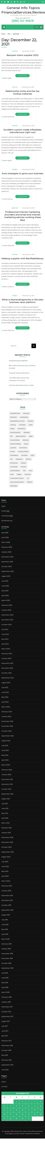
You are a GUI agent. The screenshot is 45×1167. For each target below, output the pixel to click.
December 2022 (7, 721)
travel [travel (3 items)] (12, 474)
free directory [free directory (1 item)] (21, 428)
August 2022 (5, 741)
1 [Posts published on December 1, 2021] (16, 1101)
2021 (9, 34)
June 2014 (5, 1070)
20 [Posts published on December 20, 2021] (4, 1114)
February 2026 (6, 547)
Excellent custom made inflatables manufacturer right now (22, 131)
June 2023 (5, 692)
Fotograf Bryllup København (19, 373)
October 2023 (6, 673)
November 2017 (7, 1007)
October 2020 (6, 847)
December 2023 (7, 663)
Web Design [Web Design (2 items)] (13, 486)
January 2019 (6, 949)
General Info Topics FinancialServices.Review (28, 1131)
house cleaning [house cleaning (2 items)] (14, 440)
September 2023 (7, 678)
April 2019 (4, 934)
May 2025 (4, 591)
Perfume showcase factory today (21, 385)
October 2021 (6, 789)
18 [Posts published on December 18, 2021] (34, 1110)
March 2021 (5, 823)
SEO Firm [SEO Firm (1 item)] (28, 459)
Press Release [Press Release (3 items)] (14, 455)
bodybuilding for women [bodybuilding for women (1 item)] (17, 421)
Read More (22, 75)
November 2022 (7, 726)
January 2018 (6, 1002)
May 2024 (4, 639)
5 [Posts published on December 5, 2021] (40, 1101)
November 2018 (7, 958)
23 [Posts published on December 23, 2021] (22, 1114)
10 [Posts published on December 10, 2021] (28, 1106)
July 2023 (4, 687)
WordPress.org (6, 521)
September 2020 (7, 852)
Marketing (15, 208)
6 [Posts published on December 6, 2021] (4, 1106)
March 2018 (5, 992)
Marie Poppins (7, 78)
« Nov (3, 1093)
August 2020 (5, 857)
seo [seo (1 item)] (11, 459)
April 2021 (4, 818)
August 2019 (5, 915)
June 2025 (5, 586)
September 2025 (7, 571)
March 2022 (5, 765)
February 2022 (6, 770)
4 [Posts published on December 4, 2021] (34, 1101)
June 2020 (5, 866)
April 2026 (5, 537)
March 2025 (5, 600)
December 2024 (7, 615)
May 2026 (4, 533)
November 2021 (7, 784)
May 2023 (4, 697)
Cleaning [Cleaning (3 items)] (13, 425)
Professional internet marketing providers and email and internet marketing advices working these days (22, 216)
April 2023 (5, 702)
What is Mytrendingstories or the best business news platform (22, 301)
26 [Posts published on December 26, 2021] (40, 1114)
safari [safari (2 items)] (32, 455)
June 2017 (4, 1031)
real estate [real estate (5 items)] (24, 455)
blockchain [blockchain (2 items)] (13, 417)
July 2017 (4, 1026)
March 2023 (5, 707)
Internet (14, 295)
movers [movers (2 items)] (12, 451)
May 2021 (4, 813)
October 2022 (6, 731)
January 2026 (6, 552)
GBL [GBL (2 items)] (11, 436)
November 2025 (7, 562)
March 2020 (5, 881)
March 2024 (5, 649)
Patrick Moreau (8, 199)
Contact (4, 1086)
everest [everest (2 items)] (12, 428)
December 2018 (7, 954)
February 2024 (6, 654)
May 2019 (4, 929)
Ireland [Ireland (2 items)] (26, 444)
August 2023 (5, 683)
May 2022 (4, 755)
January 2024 (6, 658)
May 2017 (4, 1036)
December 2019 (7, 895)
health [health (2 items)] (31, 436)
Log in (3, 506)
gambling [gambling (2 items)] (27, 432)
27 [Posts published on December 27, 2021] (4, 1119)
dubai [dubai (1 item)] (30, 425)
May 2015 (4, 1055)
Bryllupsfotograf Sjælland (18, 361)
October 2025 (6, 566)
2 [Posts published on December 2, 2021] (22, 1101)
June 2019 (4, 924)
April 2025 (5, 595)
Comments (7, 516)
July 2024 (4, 629)
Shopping (15, 51)
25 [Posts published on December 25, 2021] (34, 1114)
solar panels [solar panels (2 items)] (13, 467)
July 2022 (4, 745)
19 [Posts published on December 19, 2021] (40, 1110)
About (3, 1082)
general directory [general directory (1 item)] (21, 436)
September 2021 (7, 794)
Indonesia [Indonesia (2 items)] (25, 440)
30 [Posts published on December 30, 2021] (22, 1119)
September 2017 (7, 1016)
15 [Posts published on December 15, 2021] (16, 1110)
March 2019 (5, 939)
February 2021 (6, 828)
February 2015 (6, 1060)
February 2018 (6, 997)
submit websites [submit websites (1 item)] (15, 470)
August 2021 (5, 799)
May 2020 (4, 871)
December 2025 (7, 557)
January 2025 (6, 610)
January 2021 (6, 833)
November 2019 (7, 900)
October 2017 (6, 1012)
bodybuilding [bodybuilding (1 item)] (24, 417)
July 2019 (4, 920)
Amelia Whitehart (8, 117)
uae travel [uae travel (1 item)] (27, 474)
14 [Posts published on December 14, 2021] (10, 1110)
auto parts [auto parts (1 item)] (26, 413)
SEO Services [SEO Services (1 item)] (14, 463)
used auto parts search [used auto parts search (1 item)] (17, 482)
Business (14, 169)
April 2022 (5, 760)
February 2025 (6, 605)
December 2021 (7, 779)
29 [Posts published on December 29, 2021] (16, 1119)
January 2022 (6, 775)
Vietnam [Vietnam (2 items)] (29, 482)
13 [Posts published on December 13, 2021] (4, 1110)
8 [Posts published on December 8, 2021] (16, 1106)
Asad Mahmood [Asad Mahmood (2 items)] (15, 413)
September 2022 (7, 736)
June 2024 (5, 634)
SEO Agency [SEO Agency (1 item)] (19, 459)
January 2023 (6, 716)
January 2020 (6, 891)
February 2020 (6, 886)
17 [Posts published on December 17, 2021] (28, 1110)
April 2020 (5, 876)
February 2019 (6, 944)
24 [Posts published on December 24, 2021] (29, 1114)
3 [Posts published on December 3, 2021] (28, 1101)
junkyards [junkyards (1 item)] (13, 447)
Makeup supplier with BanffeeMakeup (22, 258)
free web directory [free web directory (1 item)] (15, 432)
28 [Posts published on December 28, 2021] (10, 1119)
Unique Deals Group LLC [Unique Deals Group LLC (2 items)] (17, 478)
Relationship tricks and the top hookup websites (22, 92)
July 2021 (4, 804)
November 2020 (7, 842)
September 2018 (7, 968)
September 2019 (7, 910)
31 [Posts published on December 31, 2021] (28, 1119)
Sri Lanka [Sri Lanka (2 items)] (23, 467)
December (16, 34)
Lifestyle (14, 87)
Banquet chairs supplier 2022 (22, 55)
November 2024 (7, 620)
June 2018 (4, 978)
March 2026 (5, 542)
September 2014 (7, 1065)
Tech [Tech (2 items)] (24, 470)
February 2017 (6, 1041)
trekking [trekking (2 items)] (19, 474)
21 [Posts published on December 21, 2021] (10, 1114)
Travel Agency (9, 1134)
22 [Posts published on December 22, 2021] (16, 1114)
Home (3, 34)
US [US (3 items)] (28, 478)
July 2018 (4, 973)
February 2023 (6, 712)
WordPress (36, 1134)
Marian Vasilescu (8, 287)
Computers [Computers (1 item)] (22, 425)
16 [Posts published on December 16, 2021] (22, 1110)
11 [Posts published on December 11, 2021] (34, 1106)
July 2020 (4, 862)
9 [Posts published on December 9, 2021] (22, 1106)
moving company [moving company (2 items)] (23, 451)
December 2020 (7, 837)
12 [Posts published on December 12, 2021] (40, 1106)
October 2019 (6, 905)
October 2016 (6, 1050)
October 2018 (6, 963)
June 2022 (5, 750)
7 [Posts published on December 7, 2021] (10, 1106)
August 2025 (5, 576)
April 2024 (5, 644)
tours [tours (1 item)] (30, 470)
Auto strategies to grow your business (22, 173)
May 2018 (4, 983)
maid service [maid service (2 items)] (23, 447)
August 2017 (5, 1021)
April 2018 (4, 987)
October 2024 (6, 625)
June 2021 (4, 808)
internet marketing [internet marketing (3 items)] (15, 444)
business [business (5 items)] (30, 421)
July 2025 (4, 581)
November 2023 (7, 668)
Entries (5, 511)
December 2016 (7, 1045)
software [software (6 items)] (23, 463)
